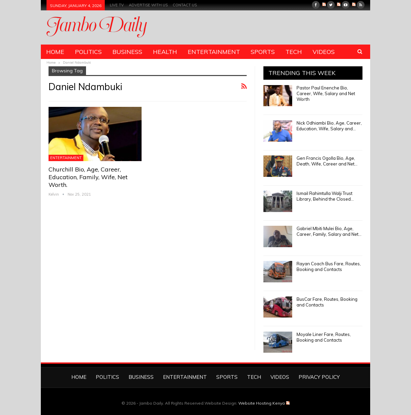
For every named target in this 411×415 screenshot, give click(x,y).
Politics (88, 52)
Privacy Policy (319, 377)
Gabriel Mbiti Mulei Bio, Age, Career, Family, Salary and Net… (329, 231)
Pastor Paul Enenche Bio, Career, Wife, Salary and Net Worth (326, 93)
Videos (324, 52)
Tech (293, 52)
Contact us (185, 5)
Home (55, 52)
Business (127, 52)
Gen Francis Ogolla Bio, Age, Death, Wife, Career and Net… (327, 160)
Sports (263, 52)
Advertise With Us (148, 5)
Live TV (117, 5)
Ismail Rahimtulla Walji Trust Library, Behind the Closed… (325, 196)
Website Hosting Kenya (264, 403)
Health (165, 52)
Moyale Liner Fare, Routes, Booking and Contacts (324, 337)
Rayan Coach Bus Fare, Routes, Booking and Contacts (329, 266)
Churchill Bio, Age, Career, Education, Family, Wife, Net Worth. (88, 177)
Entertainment (214, 52)
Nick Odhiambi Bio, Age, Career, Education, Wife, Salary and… (329, 125)
